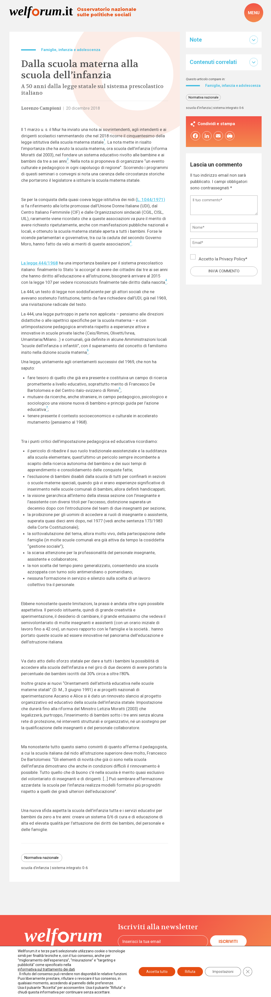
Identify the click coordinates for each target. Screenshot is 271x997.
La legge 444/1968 (39, 262)
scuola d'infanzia (35, 868)
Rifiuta (190, 972)
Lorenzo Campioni (41, 108)
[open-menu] (254, 12)
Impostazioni (223, 972)
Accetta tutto (157, 972)
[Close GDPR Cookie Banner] (247, 971)
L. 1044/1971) (151, 199)
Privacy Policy (232, 263)
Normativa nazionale (41, 857)
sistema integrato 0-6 (70, 868)
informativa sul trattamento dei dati (46, 969)
